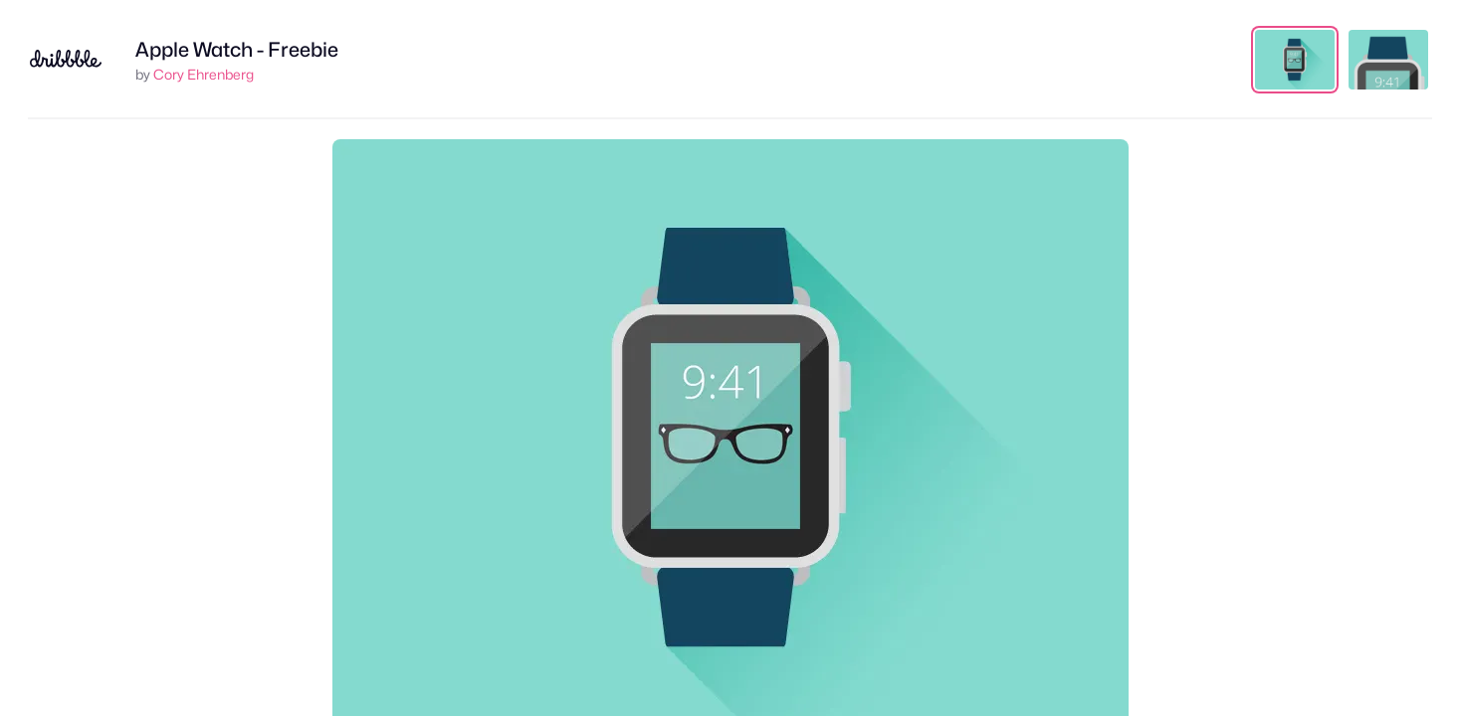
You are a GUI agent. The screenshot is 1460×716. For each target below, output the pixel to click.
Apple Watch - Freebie (236, 50)
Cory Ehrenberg (203, 74)
